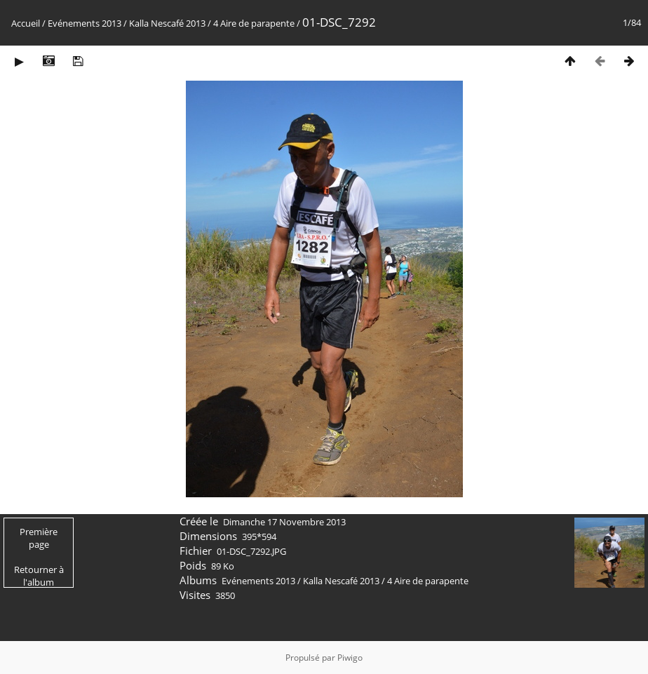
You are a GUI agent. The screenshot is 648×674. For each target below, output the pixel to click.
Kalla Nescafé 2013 (167, 23)
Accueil (25, 23)
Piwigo (350, 657)
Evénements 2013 (84, 23)
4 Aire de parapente (254, 23)
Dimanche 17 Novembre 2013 (284, 521)
